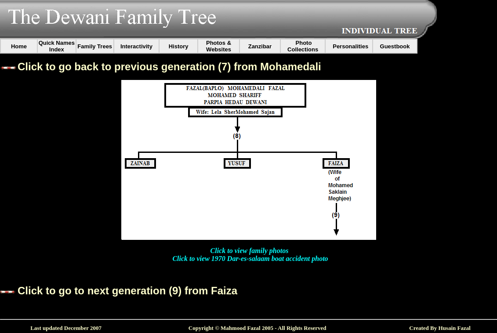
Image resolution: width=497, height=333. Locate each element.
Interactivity (136, 46)
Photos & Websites (218, 46)
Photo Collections (302, 46)
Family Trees (94, 46)
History (179, 46)
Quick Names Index (57, 46)
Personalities (350, 46)
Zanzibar (260, 46)
